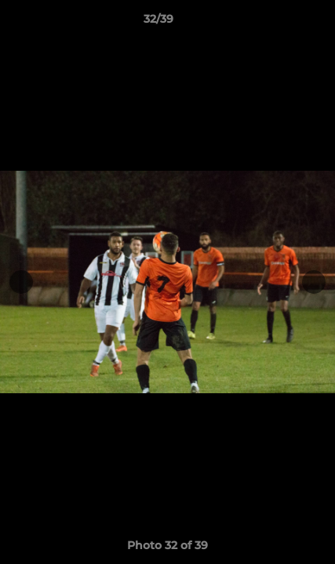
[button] (278, 23)
